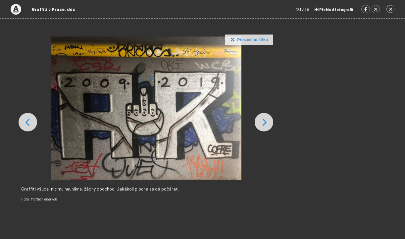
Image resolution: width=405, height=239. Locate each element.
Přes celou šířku (248, 39)
